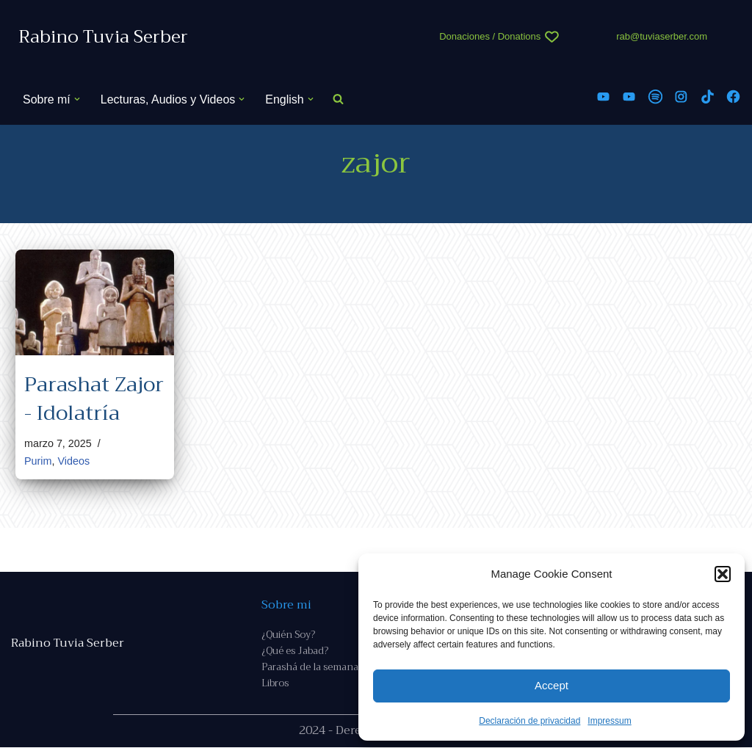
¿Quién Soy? (288, 634)
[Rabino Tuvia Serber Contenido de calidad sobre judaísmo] (103, 37)
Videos (74, 462)
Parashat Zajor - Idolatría (94, 398)
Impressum (609, 721)
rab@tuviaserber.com (661, 36)
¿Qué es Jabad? (294, 651)
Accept (551, 685)
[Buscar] (338, 99)
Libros (275, 683)
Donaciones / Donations (489, 36)
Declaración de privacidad (529, 721)
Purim (38, 462)
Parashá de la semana (309, 667)
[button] (722, 574)
